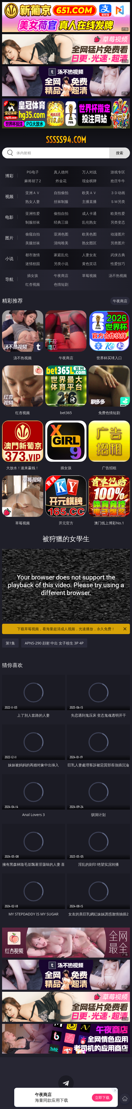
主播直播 (89, 201)
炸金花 (61, 180)
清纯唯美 (61, 242)
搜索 (119, 152)
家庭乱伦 (61, 254)
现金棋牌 (89, 180)
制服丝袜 (32, 222)
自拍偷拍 (61, 192)
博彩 (9, 176)
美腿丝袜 (32, 242)
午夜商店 (61, 275)
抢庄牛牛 (118, 180)
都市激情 (32, 254)
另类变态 (118, 222)
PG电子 (33, 172)
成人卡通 (89, 213)
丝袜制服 (61, 201)
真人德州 (61, 172)
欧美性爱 (118, 213)
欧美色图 (89, 234)
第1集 (10, 643)
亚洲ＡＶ (32, 192)
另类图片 (118, 242)
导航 (9, 279)
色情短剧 (61, 284)
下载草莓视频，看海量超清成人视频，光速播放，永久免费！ (72, 629)
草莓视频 (89, 275)
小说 (9, 258)
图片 (9, 238)
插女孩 (32, 275)
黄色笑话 (89, 263)
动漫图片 (118, 234)
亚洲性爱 (32, 213)
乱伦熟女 (89, 222)
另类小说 (61, 263)
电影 (9, 217)
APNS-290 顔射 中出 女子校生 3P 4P (54, 643)
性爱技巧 (118, 263)
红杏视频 (32, 284)
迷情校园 (32, 263)
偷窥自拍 (32, 234)
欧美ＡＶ (89, 192)
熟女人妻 (32, 201)
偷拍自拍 (61, 213)
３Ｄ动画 (118, 192)
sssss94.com (66, 140)
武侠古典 (118, 254)
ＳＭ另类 (118, 201)
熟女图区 (89, 242)
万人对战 (89, 172)
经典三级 (61, 222)
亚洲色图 (61, 234)
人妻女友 (89, 254)
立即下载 (102, 1097)
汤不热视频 (118, 275)
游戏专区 (118, 172)
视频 (9, 196)
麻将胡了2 (32, 180)
